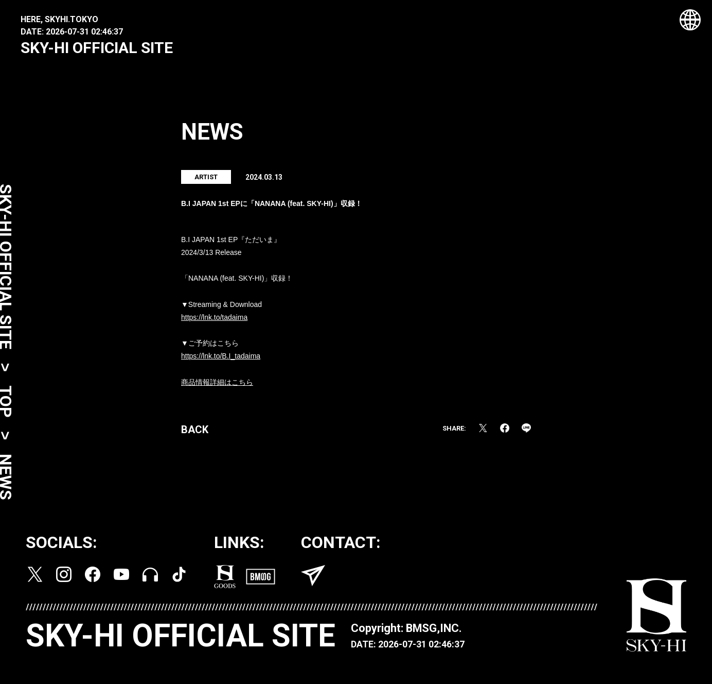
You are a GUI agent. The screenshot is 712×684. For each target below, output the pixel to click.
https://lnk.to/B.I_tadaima (220, 361)
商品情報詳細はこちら (217, 387)
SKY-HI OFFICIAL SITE (97, 48)
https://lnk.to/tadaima (214, 322)
